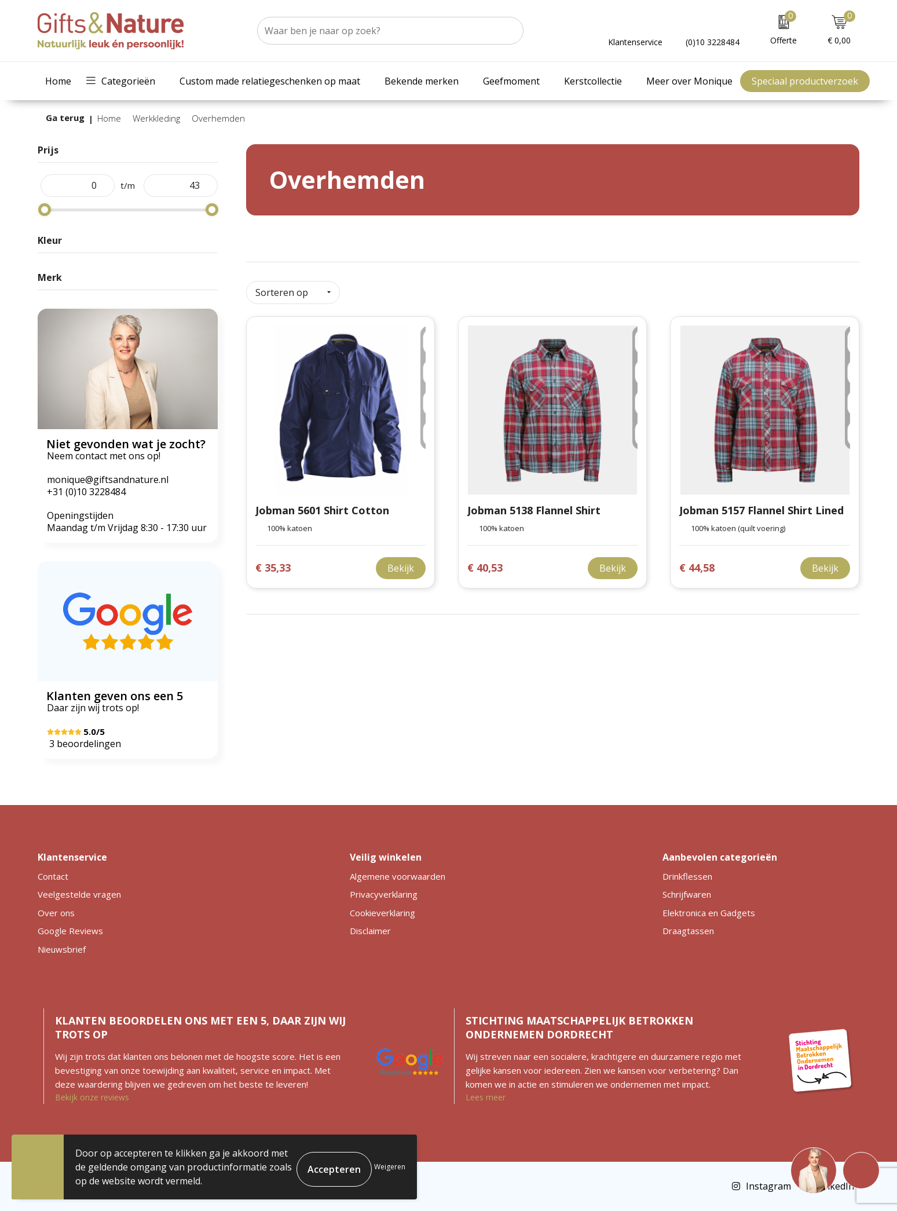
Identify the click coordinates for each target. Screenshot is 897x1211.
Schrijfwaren (686, 894)
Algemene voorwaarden (397, 876)
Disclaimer (370, 930)
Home (58, 81)
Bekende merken (422, 81)
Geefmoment (511, 81)
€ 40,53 (485, 563)
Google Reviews (70, 930)
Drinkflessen (687, 876)
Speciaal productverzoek (805, 81)
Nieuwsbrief (62, 949)
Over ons (56, 913)
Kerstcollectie (593, 81)
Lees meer (486, 1097)
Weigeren (389, 1167)
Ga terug (65, 117)
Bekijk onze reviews (92, 1097)
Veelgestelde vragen (79, 894)
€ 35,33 (273, 563)
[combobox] (377, 31)
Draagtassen (688, 930)
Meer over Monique (689, 81)
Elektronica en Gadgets (708, 913)
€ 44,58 (697, 563)
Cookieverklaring (382, 913)
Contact (53, 876)
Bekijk (400, 563)
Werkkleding (156, 118)
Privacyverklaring (384, 894)
